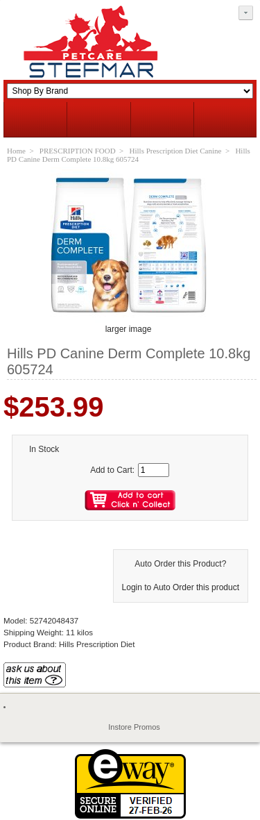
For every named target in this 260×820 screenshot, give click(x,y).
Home (16, 151)
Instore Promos (134, 727)
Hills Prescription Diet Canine (176, 151)
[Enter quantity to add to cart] (153, 470)
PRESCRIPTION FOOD (78, 151)
